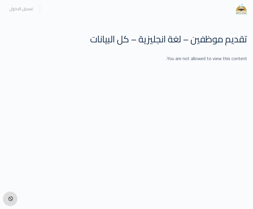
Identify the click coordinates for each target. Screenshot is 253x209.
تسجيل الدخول (21, 8)
